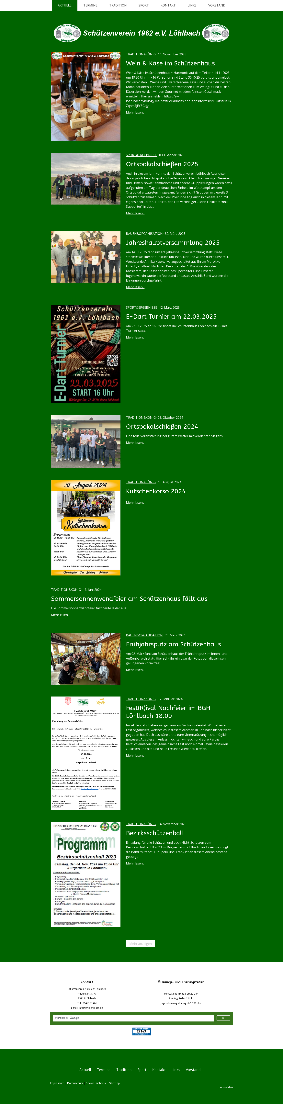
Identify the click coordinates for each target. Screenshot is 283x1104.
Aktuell (65, 5)
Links (192, 5)
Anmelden (226, 1087)
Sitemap (114, 1083)
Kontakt (168, 5)
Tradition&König (141, 54)
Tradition (118, 5)
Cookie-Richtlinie (96, 1083)
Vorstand (216, 5)
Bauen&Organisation (144, 233)
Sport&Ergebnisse (141, 155)
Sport (144, 5)
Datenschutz (75, 1083)
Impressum (57, 1083)
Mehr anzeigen (140, 944)
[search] (133, 1018)
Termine (90, 5)
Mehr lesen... (135, 112)
